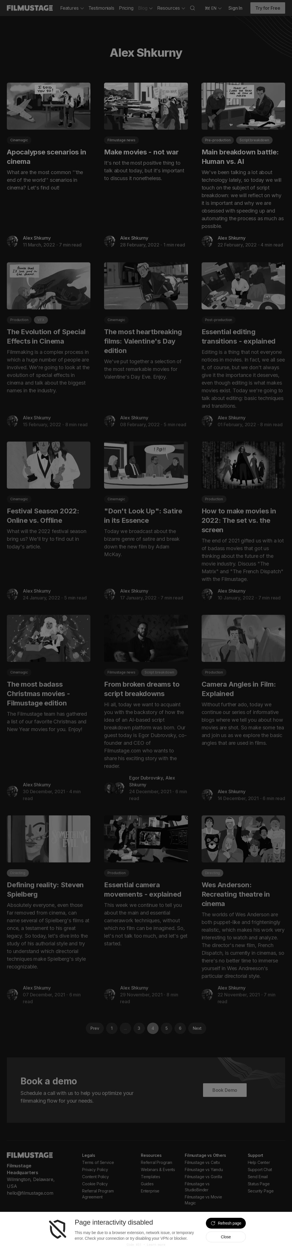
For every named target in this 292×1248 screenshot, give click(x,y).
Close (226, 1237)
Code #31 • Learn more (146, 1244)
